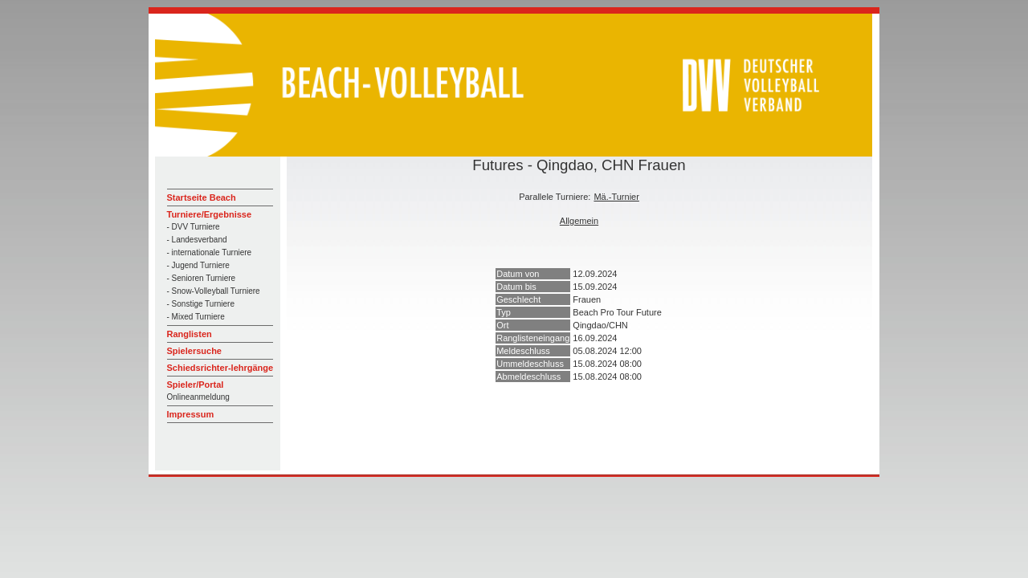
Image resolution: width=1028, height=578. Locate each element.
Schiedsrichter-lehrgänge (220, 367)
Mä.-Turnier (616, 196)
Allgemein (579, 221)
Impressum (190, 414)
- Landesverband (197, 239)
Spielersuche (194, 351)
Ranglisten (189, 334)
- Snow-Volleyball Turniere (213, 291)
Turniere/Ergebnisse (209, 214)
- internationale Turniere (209, 252)
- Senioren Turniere (201, 278)
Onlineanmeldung (198, 397)
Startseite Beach (201, 197)
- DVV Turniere (193, 226)
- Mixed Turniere (196, 316)
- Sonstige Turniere (201, 303)
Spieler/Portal (195, 384)
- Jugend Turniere (198, 265)
